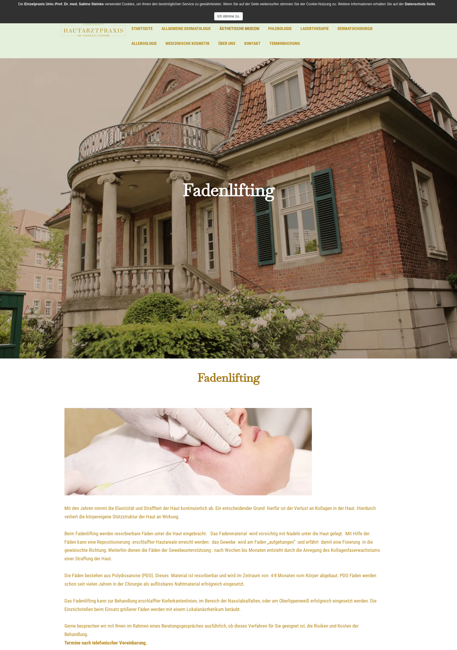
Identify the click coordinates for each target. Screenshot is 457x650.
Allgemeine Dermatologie (186, 28)
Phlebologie (280, 28)
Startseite (142, 28)
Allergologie (144, 43)
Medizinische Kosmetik (188, 43)
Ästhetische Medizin (239, 28)
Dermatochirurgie (355, 28)
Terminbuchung (284, 43)
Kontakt (252, 43)
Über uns (226, 43)
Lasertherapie (314, 28)
